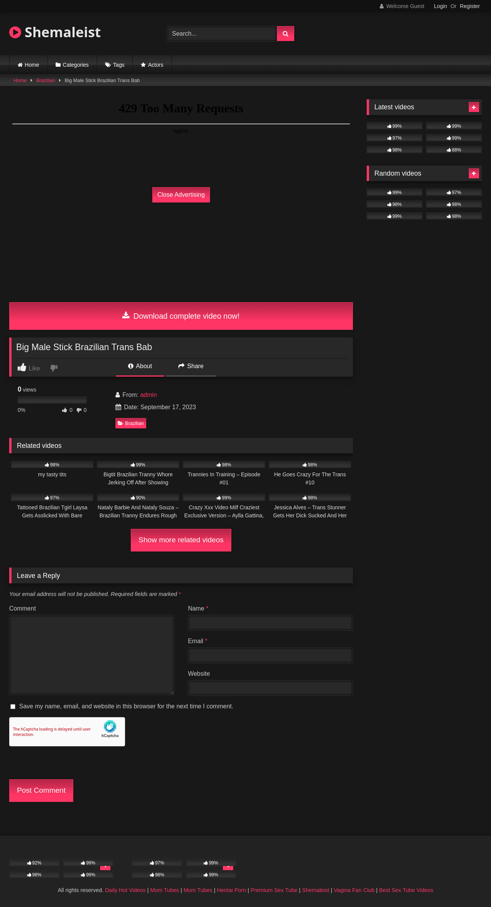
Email (198, 641)
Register (470, 6)
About (140, 366)
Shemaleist (55, 32)
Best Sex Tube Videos (406, 890)
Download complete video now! (180, 316)
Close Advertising (181, 194)
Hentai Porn (231, 890)
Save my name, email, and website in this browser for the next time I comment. (126, 706)
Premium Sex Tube (273, 890)
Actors (155, 65)
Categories (76, 65)
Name (198, 608)
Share (191, 366)
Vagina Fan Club (354, 890)
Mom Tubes (164, 890)
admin (148, 395)
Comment (22, 608)
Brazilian (45, 80)
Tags (119, 65)
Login (440, 6)
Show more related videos (181, 540)
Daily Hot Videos (125, 890)
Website (199, 673)
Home (32, 65)
